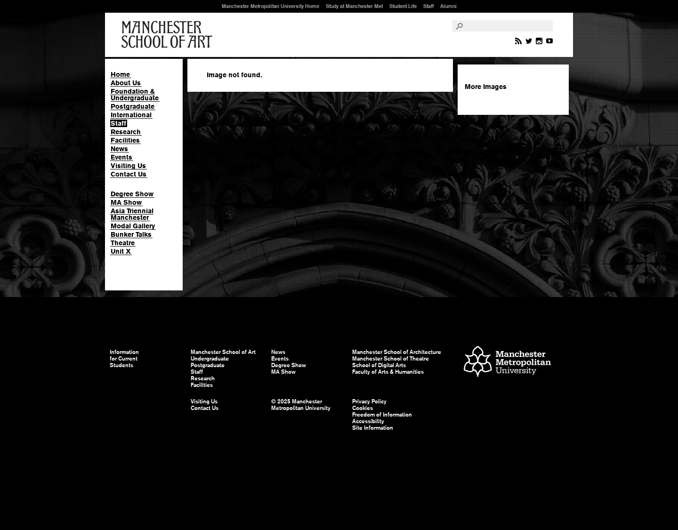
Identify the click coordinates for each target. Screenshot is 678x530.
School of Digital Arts (379, 365)
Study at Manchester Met (354, 6)
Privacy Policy (369, 401)
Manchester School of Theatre (390, 358)
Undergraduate (210, 358)
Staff (428, 6)
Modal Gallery (133, 226)
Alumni (448, 6)
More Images (486, 86)
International (131, 115)
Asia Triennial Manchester (132, 214)
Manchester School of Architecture (396, 352)
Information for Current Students (124, 359)
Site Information (372, 428)
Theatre (123, 243)
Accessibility (368, 421)
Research (126, 132)
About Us (126, 83)
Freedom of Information (382, 414)
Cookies (362, 408)
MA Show (126, 202)
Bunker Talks (131, 234)
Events (121, 157)
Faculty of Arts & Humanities (388, 372)
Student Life (403, 6)
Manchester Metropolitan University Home (270, 6)
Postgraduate (132, 106)
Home (120, 74)
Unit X (121, 251)
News (119, 149)
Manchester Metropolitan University (507, 362)
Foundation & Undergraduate (135, 95)
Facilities (125, 140)
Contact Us (128, 174)
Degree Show (132, 194)
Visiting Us (128, 165)
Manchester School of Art (168, 35)
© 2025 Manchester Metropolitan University (301, 404)
